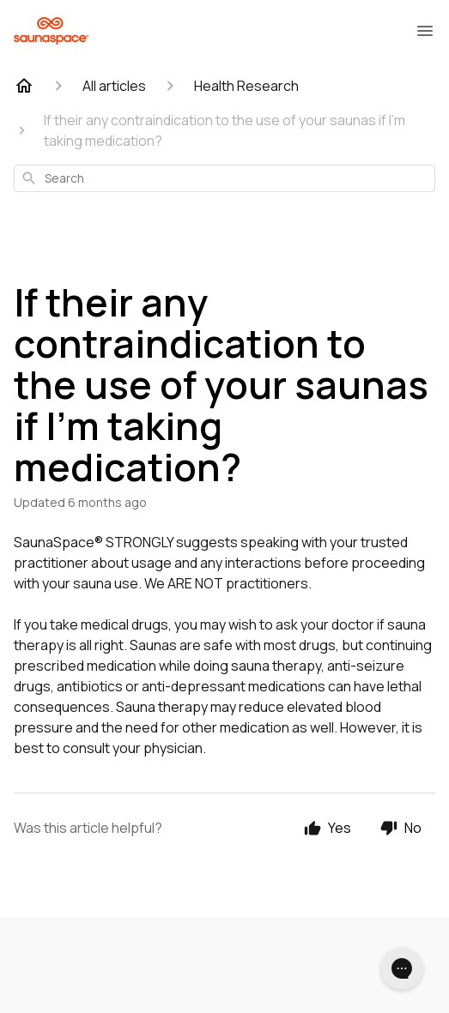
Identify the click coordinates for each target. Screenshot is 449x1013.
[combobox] (224, 178)
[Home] (24, 85)
